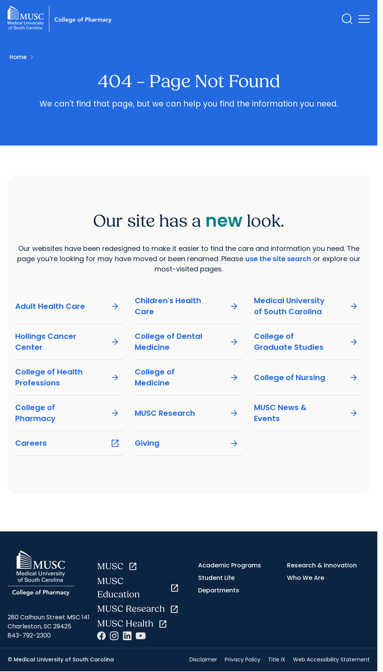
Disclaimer (203, 659)
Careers (67, 443)
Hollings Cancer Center (67, 341)
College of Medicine (187, 377)
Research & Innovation (322, 565)
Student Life (216, 577)
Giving (187, 443)
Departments (218, 590)
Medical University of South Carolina (306, 306)
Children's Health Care (187, 306)
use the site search (278, 258)
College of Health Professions (67, 377)
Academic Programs (229, 565)
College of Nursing (306, 377)
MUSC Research (187, 413)
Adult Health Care (67, 306)
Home (18, 57)
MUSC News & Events (306, 413)
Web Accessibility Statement (331, 659)
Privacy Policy (242, 659)
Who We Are (305, 577)
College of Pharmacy (67, 413)
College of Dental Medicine (187, 341)
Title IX (276, 659)
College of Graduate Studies (306, 341)
